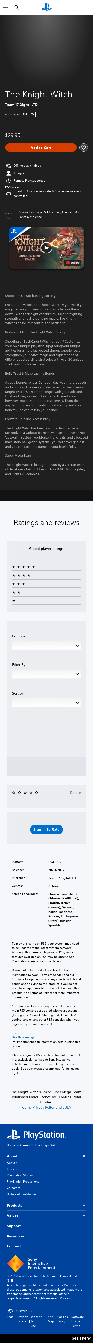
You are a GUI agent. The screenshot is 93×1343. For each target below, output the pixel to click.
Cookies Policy (62, 1319)
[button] (46, 248)
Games (25, 1145)
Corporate (13, 1188)
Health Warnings (23, 1037)
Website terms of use (36, 1321)
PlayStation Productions (23, 1181)
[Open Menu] (5, 7)
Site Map (51, 1319)
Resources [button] (46, 1236)
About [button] (46, 1156)
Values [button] (46, 1215)
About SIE (13, 1163)
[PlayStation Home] (46, 7)
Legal (10, 1317)
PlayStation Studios (20, 1175)
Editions (18, 636)
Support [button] (46, 1226)
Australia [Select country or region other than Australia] (20, 1311)
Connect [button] (46, 1246)
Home (11, 1145)
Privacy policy (23, 1319)
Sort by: (18, 693)
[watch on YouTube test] (72, 263)
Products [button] (46, 1205)
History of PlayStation (21, 1194)
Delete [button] (75, 792)
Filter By (18, 664)
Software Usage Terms (77, 1321)
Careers (12, 1169)
